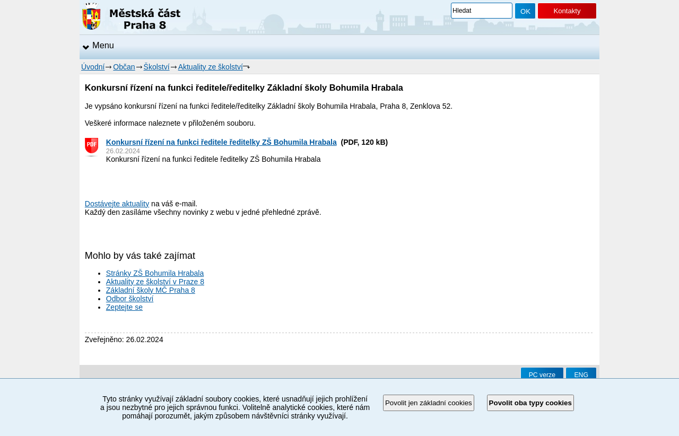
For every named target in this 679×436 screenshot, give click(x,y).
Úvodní (93, 67)
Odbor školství (129, 298)
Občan (124, 67)
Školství (157, 67)
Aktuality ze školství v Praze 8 (155, 281)
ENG (581, 375)
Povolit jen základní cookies (428, 403)
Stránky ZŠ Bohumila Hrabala (155, 273)
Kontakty (566, 11)
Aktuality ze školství (210, 67)
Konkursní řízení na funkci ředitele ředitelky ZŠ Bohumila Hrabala (221, 142)
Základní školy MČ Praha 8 (150, 290)
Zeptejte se (124, 307)
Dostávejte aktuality (117, 203)
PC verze (542, 375)
